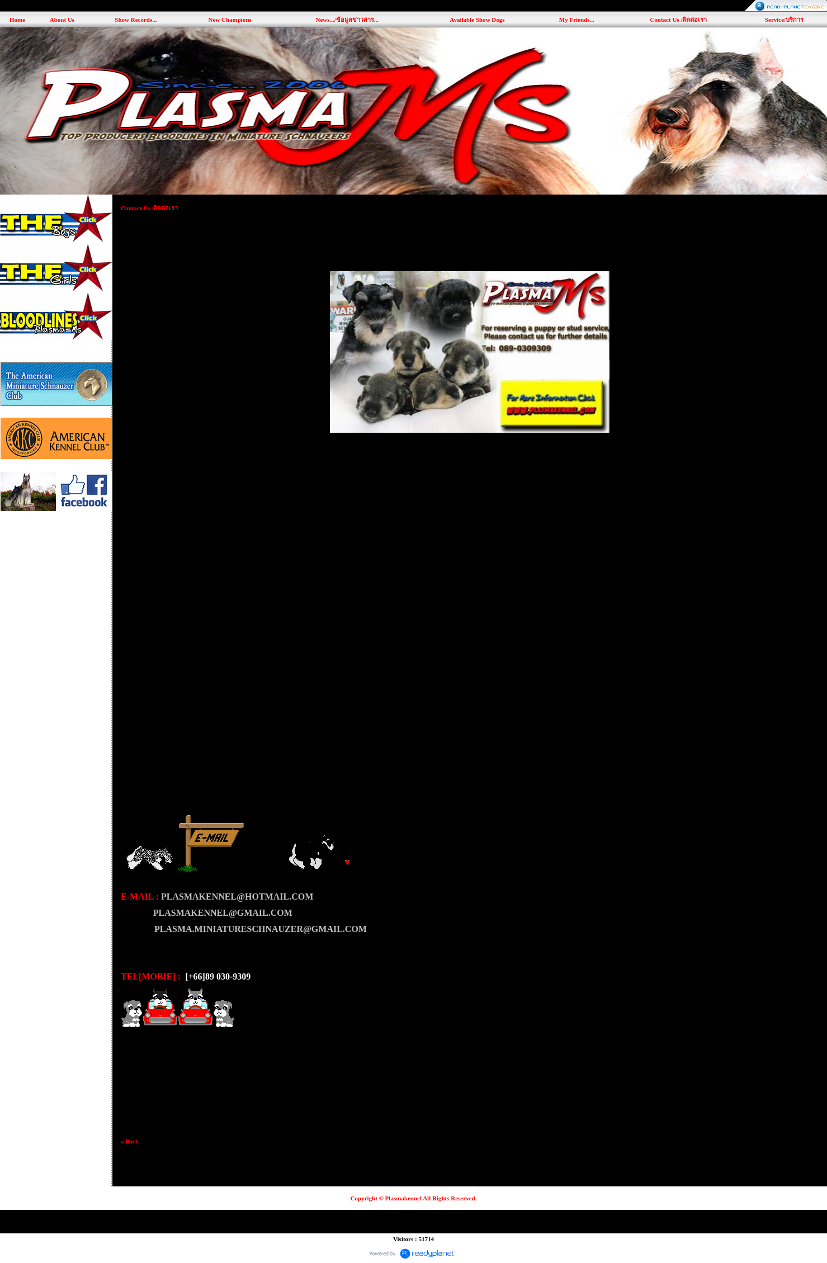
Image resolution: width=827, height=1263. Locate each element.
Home (17, 19)
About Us (62, 19)
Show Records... (136, 19)
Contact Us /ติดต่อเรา (678, 19)
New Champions (229, 19)
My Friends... (576, 19)
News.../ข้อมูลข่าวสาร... (347, 19)
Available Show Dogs (477, 19)
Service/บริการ (784, 19)
